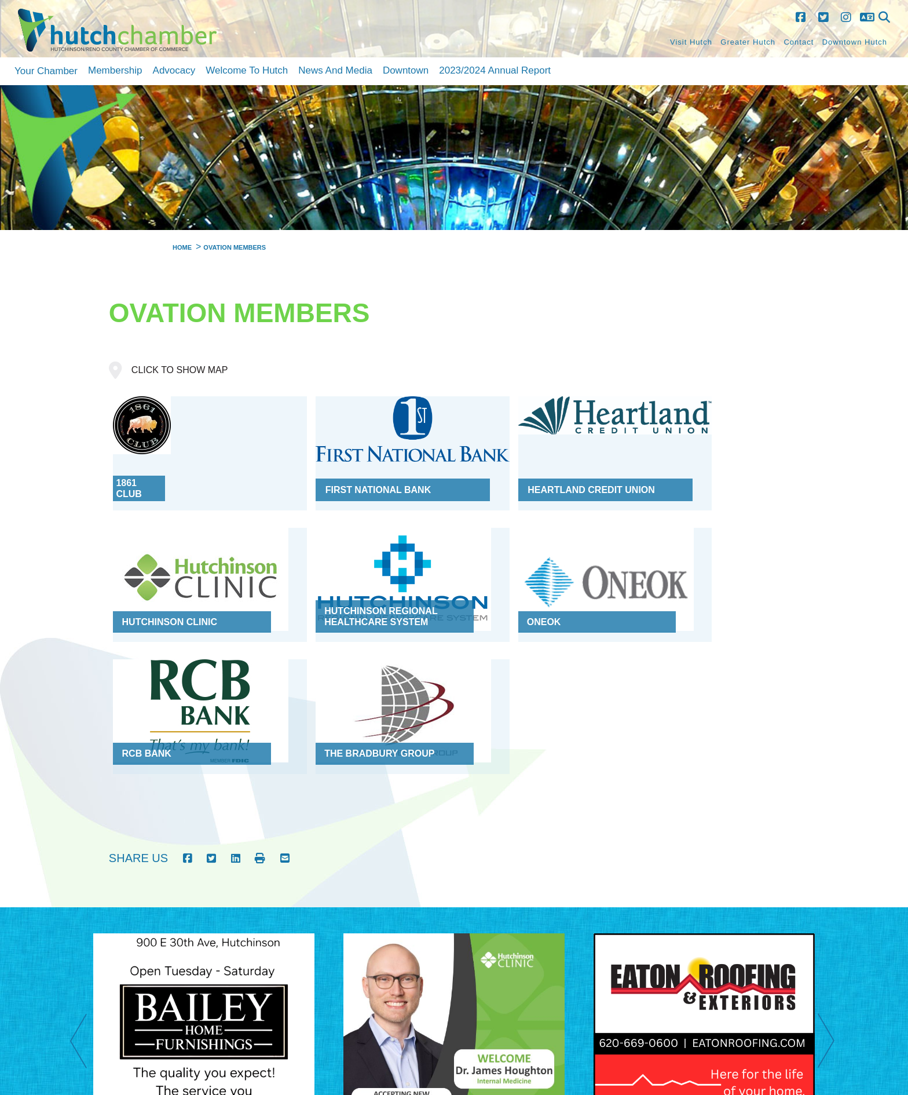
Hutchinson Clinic (686, 472)
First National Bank (347, 472)
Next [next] (832, 875)
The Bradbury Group (694, 587)
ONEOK (311, 587)
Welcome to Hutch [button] (247, 70)
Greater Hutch (747, 42)
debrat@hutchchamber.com (786, 1080)
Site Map (730, 1008)
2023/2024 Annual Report (495, 70)
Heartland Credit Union (530, 472)
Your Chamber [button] (46, 70)
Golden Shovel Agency (333, 1068)
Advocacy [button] (174, 70)
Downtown (406, 70)
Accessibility (810, 1008)
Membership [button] (115, 70)
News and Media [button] (335, 70)
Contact (798, 42)
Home (696, 1008)
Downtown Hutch (854, 42)
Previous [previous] (84, 875)
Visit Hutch (691, 42)
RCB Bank (491, 587)
